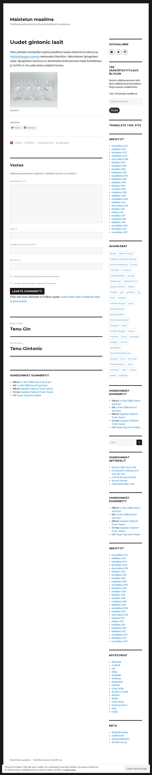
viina (129, 364)
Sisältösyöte (118, 735)
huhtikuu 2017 (119, 222)
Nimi (13, 229)
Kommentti (18, 181)
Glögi (114, 672)
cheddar (114, 270)
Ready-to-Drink (120, 692)
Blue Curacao (126, 253)
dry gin (131, 275)
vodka (132, 369)
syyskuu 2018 (118, 189)
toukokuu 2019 (119, 172)
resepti (113, 342)
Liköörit (116, 685)
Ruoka (115, 698)
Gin (113, 668)
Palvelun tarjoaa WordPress (47, 760)
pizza (124, 336)
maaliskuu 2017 (119, 225)
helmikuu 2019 (119, 179)
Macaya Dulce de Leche (124, 467)
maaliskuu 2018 (120, 199)
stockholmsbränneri (120, 353)
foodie (113, 292)
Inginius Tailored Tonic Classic (37, 388)
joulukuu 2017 (118, 202)
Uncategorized (45, 142)
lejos (124, 325)
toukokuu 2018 (119, 192)
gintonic (131, 292)
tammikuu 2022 (120, 146)
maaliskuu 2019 (120, 175)
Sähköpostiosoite (23, 244)
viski (124, 369)
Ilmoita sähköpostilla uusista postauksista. (35, 283)
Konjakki (116, 675)
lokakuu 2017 (118, 209)
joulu (130, 303)
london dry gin (117, 331)
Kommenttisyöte (121, 739)
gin (121, 292)
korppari (114, 325)
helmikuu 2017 (119, 229)
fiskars (131, 286)
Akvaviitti (116, 662)
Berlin (113, 253)
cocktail (126, 270)
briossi (134, 264)
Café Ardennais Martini (124, 477)
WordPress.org (119, 742)
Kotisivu (15, 260)
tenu (122, 358)
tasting (113, 358)
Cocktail (116, 665)
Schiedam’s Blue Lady (123, 484)
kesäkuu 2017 (118, 215)
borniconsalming (118, 264)
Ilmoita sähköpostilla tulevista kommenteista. (37, 276)
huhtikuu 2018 (119, 195)
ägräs (113, 375)
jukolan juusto (117, 309)
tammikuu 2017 (119, 232)
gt (57, 142)
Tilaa (114, 110)
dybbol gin (115, 281)
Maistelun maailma (32, 19)
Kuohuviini (117, 682)
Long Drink (118, 688)
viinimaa (114, 369)
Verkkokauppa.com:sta (25, 56)
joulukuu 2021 (119, 149)
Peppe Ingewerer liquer (29, 395)
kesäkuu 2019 (118, 169)
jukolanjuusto (117, 314)
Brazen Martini (119, 480)
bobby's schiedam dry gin (123, 259)
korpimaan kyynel (119, 320)
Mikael (18, 142)
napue (131, 331)
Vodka (115, 711)
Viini (114, 708)
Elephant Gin (130, 281)
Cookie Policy (69, 770)
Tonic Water (118, 701)
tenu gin (132, 358)
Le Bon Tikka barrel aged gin (36, 382)
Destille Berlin (117, 275)
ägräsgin (123, 375)
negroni (114, 336)
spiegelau (64, 142)
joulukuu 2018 (119, 182)
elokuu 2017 (118, 212)
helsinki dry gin (117, 303)
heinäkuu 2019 (119, 166)
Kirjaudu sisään (120, 732)
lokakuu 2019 (118, 162)
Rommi (115, 695)
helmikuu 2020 (119, 156)
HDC (112, 297)
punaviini (134, 336)
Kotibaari (116, 678)
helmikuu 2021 (119, 152)
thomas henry (117, 364)
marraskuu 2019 (120, 159)
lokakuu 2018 (118, 185)
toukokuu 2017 (119, 219)
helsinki (122, 297)
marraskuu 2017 (120, 205)
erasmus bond (117, 286)
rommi (124, 342)
